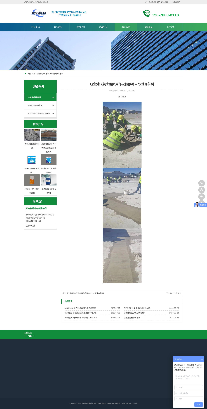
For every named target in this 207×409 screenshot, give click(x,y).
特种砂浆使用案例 (35, 105)
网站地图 (152, 2)
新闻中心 (81, 27)
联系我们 (176, 2)
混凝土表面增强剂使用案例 (39, 113)
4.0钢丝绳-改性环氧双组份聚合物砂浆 (80, 308)
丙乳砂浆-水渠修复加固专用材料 (137, 308)
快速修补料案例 (56, 74)
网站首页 (35, 27)
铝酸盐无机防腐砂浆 (132, 318)
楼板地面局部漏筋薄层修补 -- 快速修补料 (87, 293)
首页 (39, 74)
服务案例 (126, 27)
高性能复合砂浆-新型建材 (134, 313)
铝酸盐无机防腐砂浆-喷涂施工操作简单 (81, 318)
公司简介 (58, 27)
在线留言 (164, 2)
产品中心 (103, 27)
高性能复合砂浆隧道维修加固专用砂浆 (81, 313)
